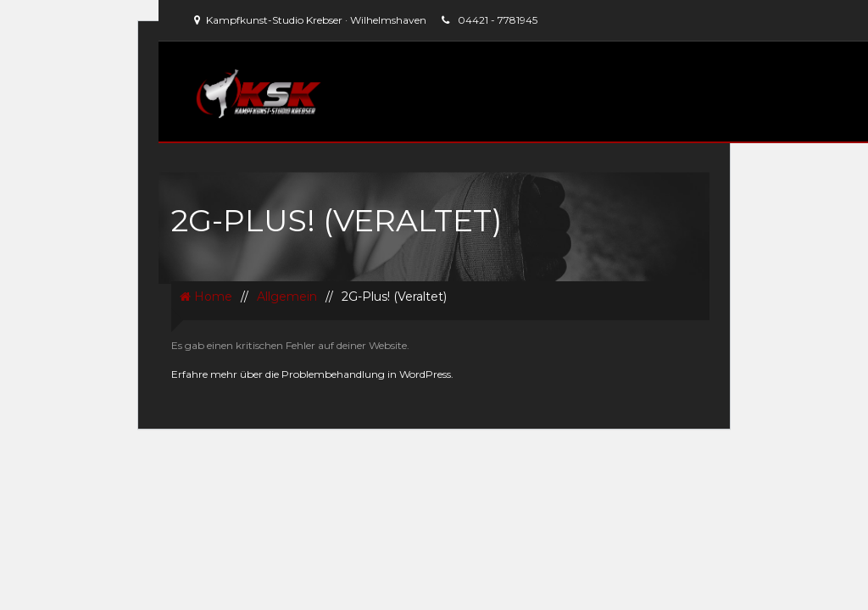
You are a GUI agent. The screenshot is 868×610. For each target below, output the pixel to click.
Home (206, 296)
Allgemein (287, 296)
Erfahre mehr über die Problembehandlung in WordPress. (312, 374)
